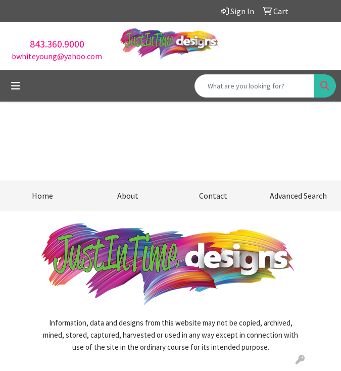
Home (42, 196)
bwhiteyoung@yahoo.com (57, 56)
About (127, 196)
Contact (213, 196)
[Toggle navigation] (15, 86)
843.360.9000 (57, 43)
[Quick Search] (254, 86)
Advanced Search (298, 196)
